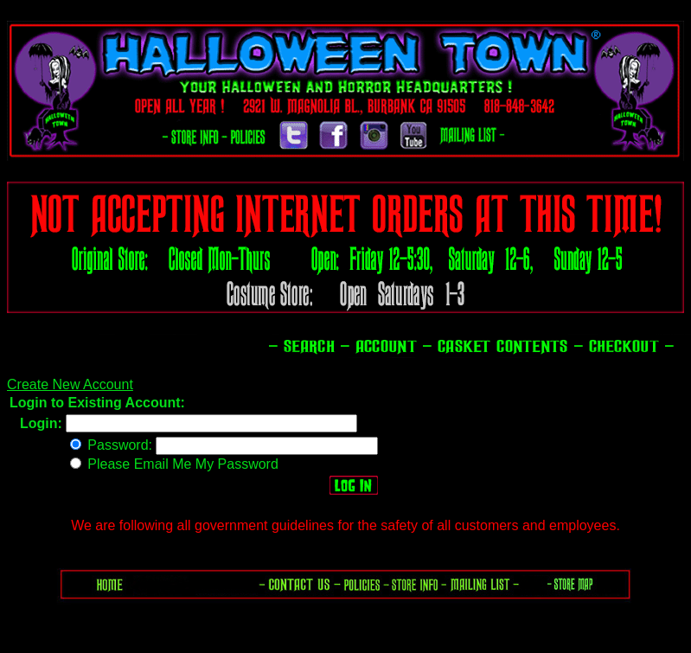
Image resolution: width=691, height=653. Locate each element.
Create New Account (70, 384)
